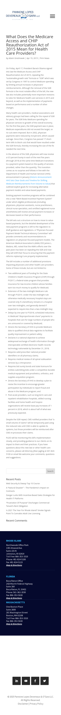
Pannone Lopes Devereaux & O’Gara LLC (34, 696)
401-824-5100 (19, 559)
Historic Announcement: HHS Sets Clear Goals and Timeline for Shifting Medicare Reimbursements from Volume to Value (29, 180)
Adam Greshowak (17, 58)
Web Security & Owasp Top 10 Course (23, 483)
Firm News (44, 58)
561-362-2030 (19, 592)
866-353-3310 (21, 556)
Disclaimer (23, 703)
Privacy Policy (36, 703)
